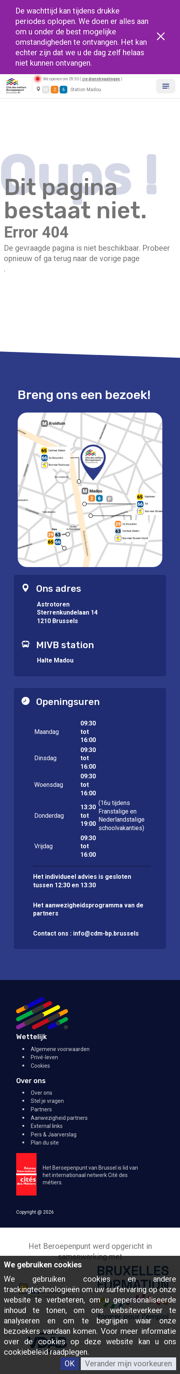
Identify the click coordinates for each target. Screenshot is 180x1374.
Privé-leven (44, 1057)
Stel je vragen (47, 1101)
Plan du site (45, 1143)
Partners (41, 1109)
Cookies (40, 1066)
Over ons (41, 1093)
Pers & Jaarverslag (54, 1134)
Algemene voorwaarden (60, 1049)
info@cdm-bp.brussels (106, 933)
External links (47, 1126)
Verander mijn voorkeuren (128, 1363)
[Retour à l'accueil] (16, 85)
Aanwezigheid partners (59, 1118)
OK (70, 1363)
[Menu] (165, 86)
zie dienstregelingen (101, 79)
